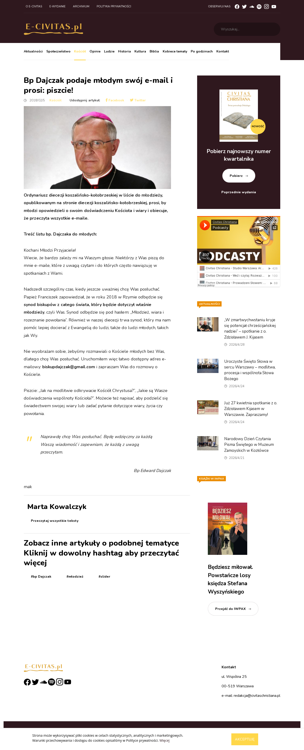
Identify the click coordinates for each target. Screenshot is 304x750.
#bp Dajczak (41, 576)
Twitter (138, 100)
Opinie (95, 51)
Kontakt (222, 51)
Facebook (115, 100)
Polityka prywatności (114, 6)
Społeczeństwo (58, 51)
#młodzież (74, 576)
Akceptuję (245, 739)
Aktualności (33, 51)
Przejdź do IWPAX (230, 609)
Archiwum (81, 6)
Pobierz (236, 176)
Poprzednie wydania (238, 192)
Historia (124, 51)
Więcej (164, 740)
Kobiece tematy (175, 51)
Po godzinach (202, 51)
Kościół (80, 51)
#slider (104, 576)
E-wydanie (57, 6)
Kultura (140, 51)
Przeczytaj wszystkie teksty (54, 521)
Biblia (154, 51)
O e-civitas (34, 6)
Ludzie (109, 51)
